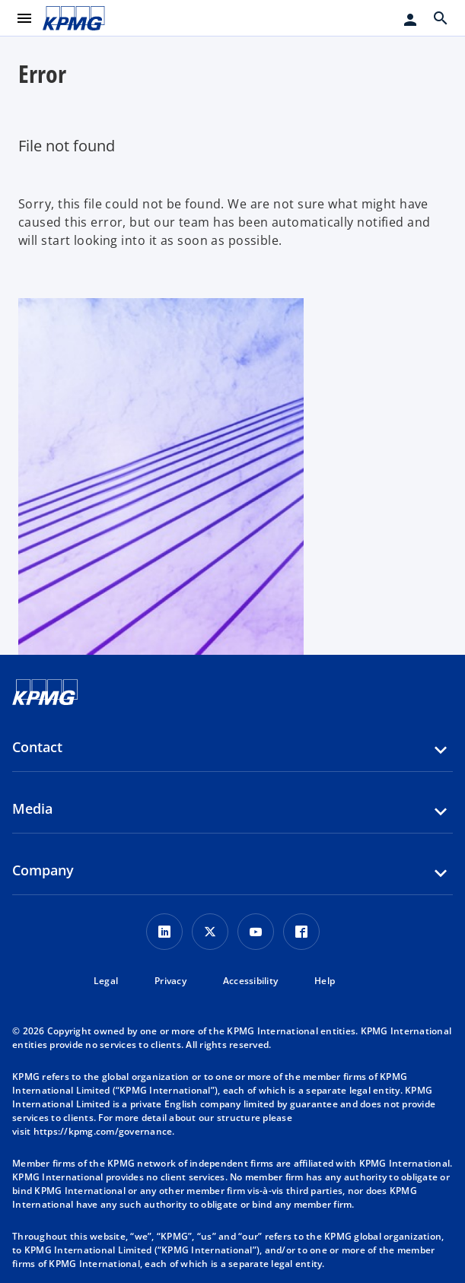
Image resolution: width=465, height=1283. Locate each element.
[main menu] (24, 18)
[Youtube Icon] (255, 931)
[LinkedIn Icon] (164, 931)
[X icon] (210, 931)
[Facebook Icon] (301, 931)
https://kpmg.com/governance (103, 1131)
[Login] (410, 19)
